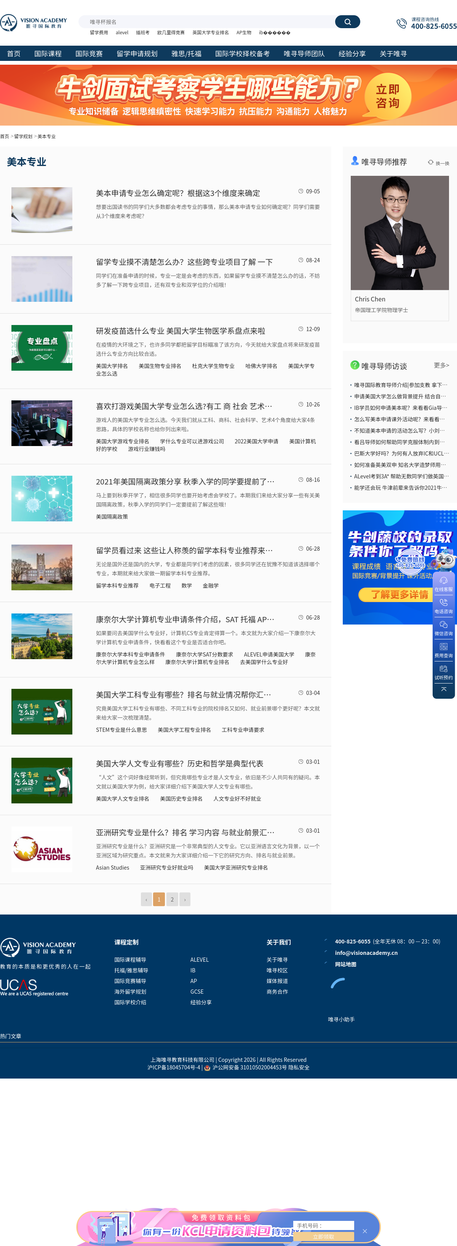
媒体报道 (277, 981)
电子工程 (160, 585)
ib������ (275, 32)
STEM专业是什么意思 (121, 729)
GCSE (197, 991)
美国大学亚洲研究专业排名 (236, 867)
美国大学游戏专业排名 (122, 441)
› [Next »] (184, 899)
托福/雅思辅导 (131, 970)
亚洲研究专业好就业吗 (166, 867)
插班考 (143, 32)
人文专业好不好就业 (237, 798)
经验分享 (201, 1002)
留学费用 (99, 32)
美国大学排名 (112, 366)
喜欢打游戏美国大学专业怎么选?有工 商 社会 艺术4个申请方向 (185, 405)
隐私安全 (299, 1067)
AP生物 (243, 32)
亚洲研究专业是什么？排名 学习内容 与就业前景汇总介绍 (185, 832)
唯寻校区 (277, 970)
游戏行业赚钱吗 (146, 449)
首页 (4, 136)
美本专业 (46, 136)
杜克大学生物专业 (213, 366)
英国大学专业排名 (210, 32)
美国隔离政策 (112, 516)
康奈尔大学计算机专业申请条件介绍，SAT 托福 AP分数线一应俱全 (185, 619)
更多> (441, 365)
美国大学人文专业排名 (122, 798)
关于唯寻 (277, 959)
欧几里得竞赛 (171, 32)
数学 (186, 585)
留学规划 (23, 136)
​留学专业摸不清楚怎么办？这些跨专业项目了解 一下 (184, 261)
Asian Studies (112, 867)
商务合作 (277, 991)
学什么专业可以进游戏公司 (192, 441)
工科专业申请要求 (243, 729)
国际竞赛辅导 (130, 981)
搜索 (348, 21)
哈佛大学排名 (261, 366)
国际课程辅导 (130, 959)
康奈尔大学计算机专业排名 (197, 662)
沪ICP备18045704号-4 (173, 1067)
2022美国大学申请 (256, 441)
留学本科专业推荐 (117, 585)
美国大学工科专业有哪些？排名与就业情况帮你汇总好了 (185, 694)
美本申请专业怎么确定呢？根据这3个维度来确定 (178, 192)
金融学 (211, 585)
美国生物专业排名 (160, 366)
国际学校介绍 (130, 1002)
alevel (122, 32)
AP (193, 981)
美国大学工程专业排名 (184, 729)
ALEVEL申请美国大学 (269, 654)
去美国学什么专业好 (264, 662)
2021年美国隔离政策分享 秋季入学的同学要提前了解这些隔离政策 (185, 481)
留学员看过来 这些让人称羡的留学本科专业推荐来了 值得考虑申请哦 (185, 550)
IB (192, 970)
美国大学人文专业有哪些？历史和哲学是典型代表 (180, 763)
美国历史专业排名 (181, 798)
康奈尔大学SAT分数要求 (204, 654)
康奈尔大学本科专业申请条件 (130, 654)
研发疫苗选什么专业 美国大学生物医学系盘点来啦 (180, 330)
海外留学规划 (130, 991)
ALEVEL (199, 959)
